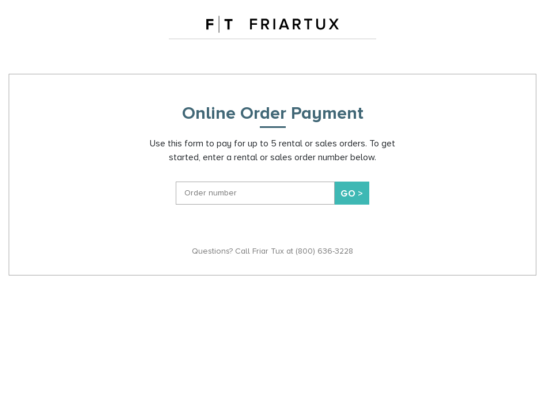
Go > (351, 193)
